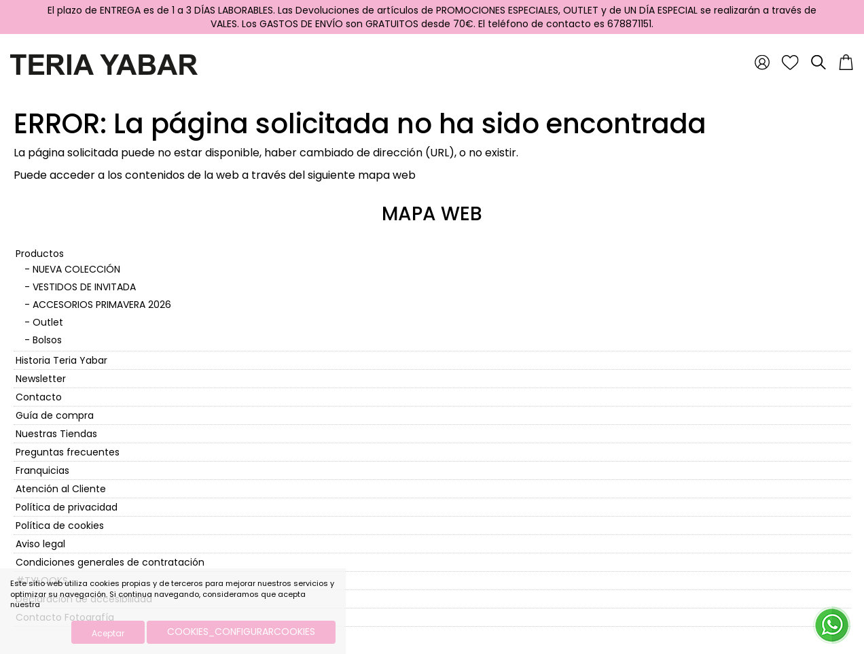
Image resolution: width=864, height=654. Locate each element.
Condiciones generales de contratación (110, 562)
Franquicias (42, 470)
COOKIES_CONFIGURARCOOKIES (241, 631)
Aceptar (108, 633)
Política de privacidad (67, 507)
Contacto (39, 397)
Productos (40, 253)
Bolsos (47, 340)
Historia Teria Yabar (61, 360)
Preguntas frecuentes (68, 452)
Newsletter (41, 378)
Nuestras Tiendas (56, 434)
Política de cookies (60, 525)
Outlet (48, 322)
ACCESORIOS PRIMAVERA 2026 (102, 304)
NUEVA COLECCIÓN (76, 269)
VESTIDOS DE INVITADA (84, 287)
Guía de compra (55, 415)
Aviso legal (40, 544)
